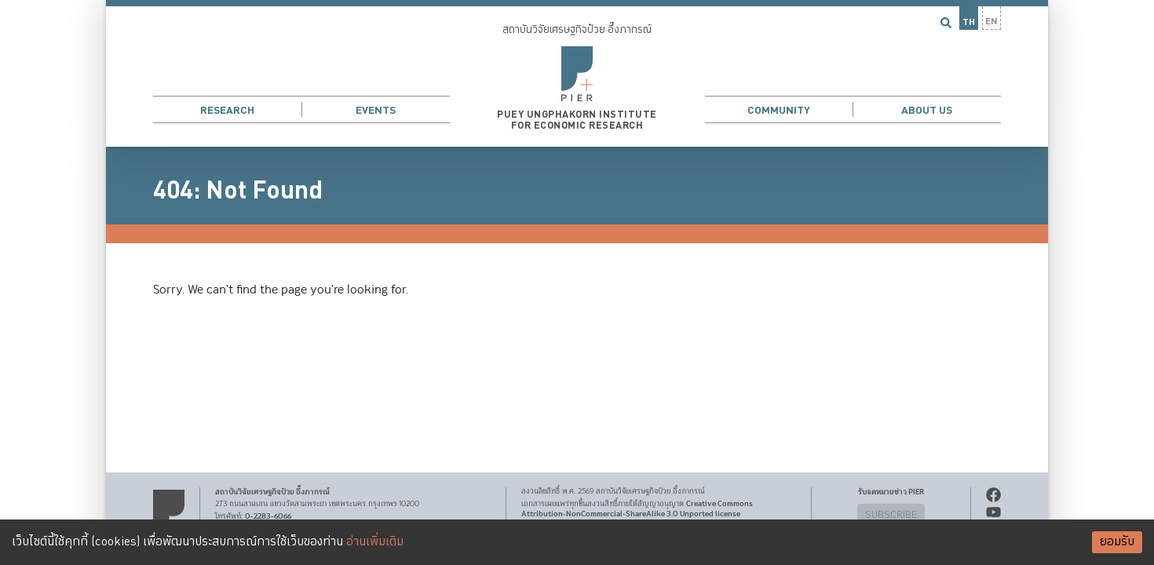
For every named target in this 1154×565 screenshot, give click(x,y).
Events (376, 110)
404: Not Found (238, 190)
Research (227, 110)
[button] (577, 73)
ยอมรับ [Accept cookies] (1117, 542)
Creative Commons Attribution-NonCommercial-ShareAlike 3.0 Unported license (637, 509)
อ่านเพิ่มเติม (375, 542)
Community (778, 110)
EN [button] (991, 21)
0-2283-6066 (268, 516)
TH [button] (968, 22)
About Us (926, 110)
